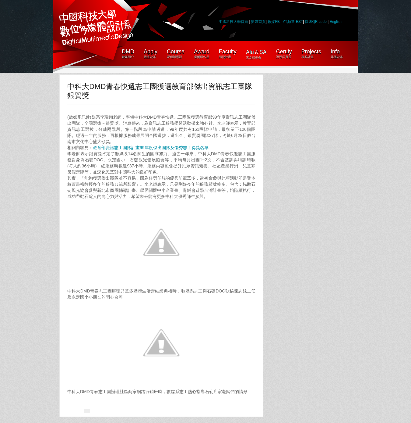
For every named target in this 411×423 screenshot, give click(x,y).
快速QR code (316, 22)
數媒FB (273, 22)
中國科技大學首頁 (233, 22)
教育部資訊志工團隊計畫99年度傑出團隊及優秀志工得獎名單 (151, 147)
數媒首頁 (258, 22)
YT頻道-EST (293, 22)
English (336, 22)
